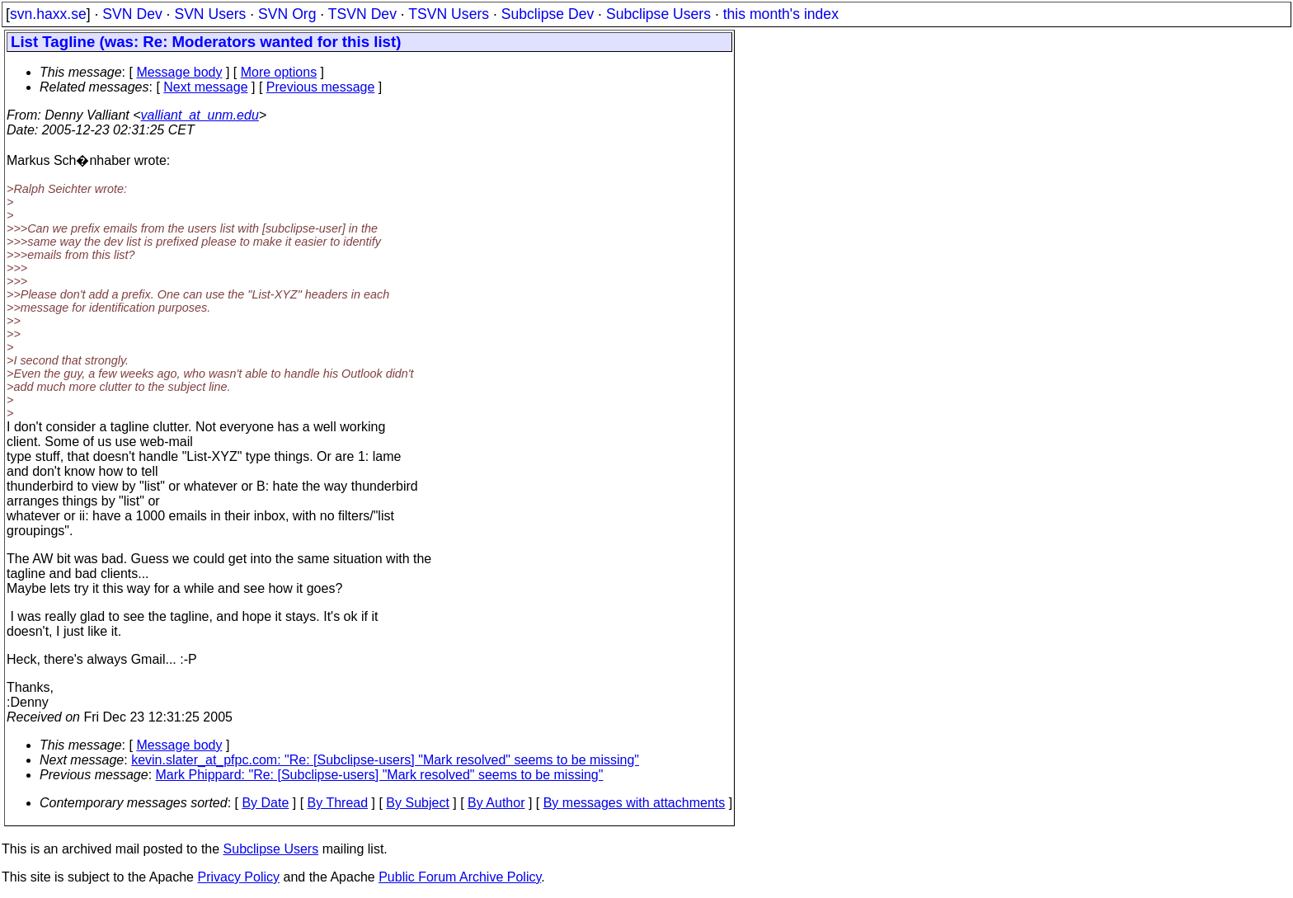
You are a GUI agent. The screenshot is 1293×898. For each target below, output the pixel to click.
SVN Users (210, 14)
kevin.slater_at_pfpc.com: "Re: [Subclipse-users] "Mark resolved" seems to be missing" (385, 760)
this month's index (781, 14)
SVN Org (287, 14)
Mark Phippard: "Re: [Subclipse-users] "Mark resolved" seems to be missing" (380, 775)
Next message (205, 87)
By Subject (417, 803)
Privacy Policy (238, 877)
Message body (179, 72)
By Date (265, 803)
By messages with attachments (634, 803)
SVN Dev (132, 14)
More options (279, 72)
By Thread (338, 803)
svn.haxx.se (48, 14)
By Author (496, 803)
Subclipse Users (658, 14)
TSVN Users (448, 14)
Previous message (320, 87)
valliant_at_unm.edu (200, 115)
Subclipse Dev (547, 14)
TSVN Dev (362, 14)
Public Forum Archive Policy (459, 877)
